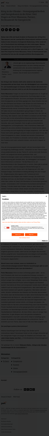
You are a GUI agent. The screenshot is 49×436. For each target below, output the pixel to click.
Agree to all (17, 234)
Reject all (31, 234)
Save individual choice (24, 237)
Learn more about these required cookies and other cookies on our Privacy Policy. (21, 222)
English (4, 196)
